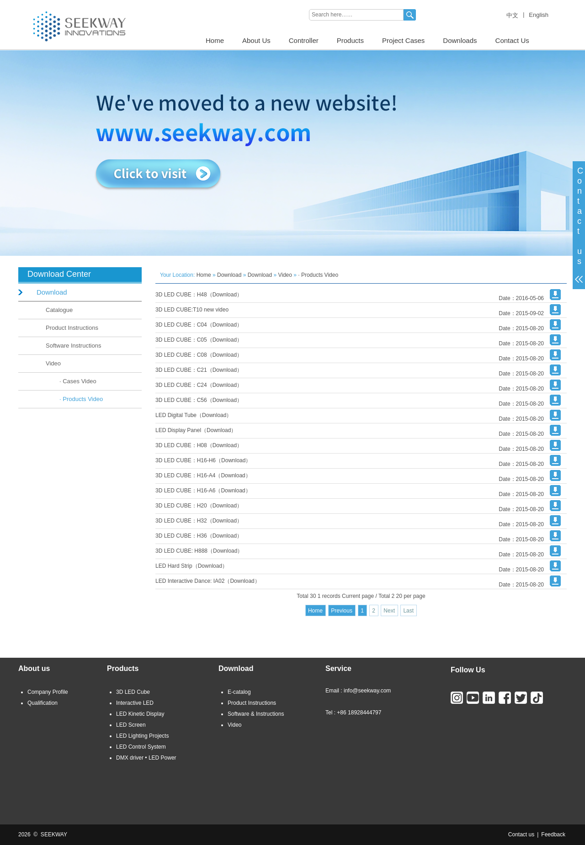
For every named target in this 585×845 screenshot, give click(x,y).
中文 (512, 15)
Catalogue (59, 309)
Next (389, 610)
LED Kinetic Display (140, 714)
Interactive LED (135, 703)
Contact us (521, 834)
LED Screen (131, 725)
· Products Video (81, 399)
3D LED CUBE (81, 3)
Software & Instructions (256, 714)
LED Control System (141, 747)
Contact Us (512, 40)
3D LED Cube (133, 692)
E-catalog (239, 692)
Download (52, 292)
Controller (304, 40)
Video (53, 363)
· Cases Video (77, 381)
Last (408, 610)
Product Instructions (72, 327)
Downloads (460, 40)
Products (350, 40)
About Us (256, 40)
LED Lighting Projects (142, 736)
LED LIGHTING (37, 3)
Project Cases (403, 40)
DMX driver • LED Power (146, 758)
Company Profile (47, 692)
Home (215, 40)
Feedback (553, 834)
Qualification (42, 703)
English (538, 14)
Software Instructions (73, 345)
